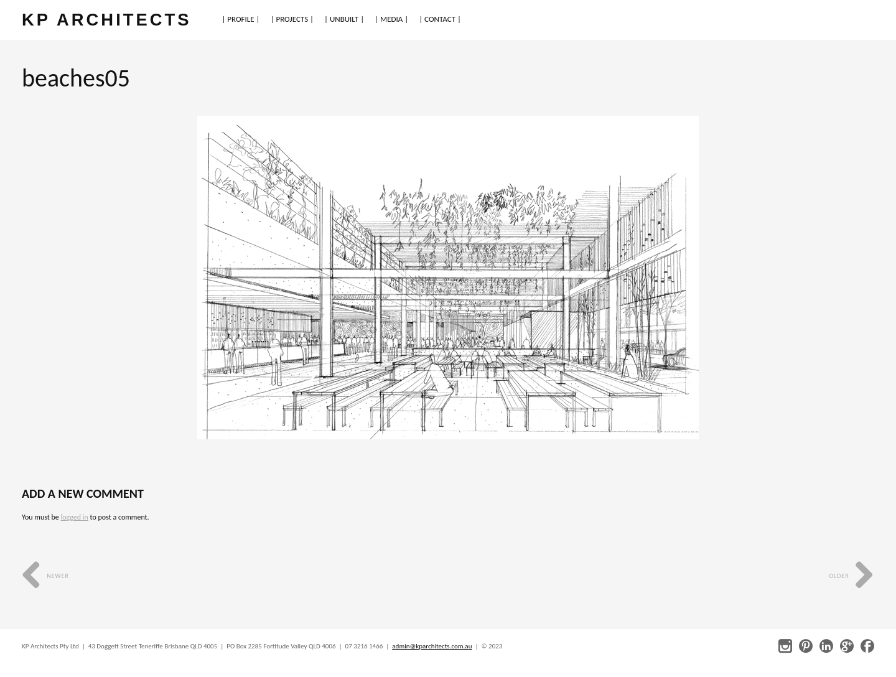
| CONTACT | (440, 19)
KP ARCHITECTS (106, 19)
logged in (74, 517)
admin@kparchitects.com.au (432, 646)
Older (851, 576)
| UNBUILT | (344, 19)
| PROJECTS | (292, 19)
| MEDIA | (391, 19)
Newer (45, 576)
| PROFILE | (240, 19)
